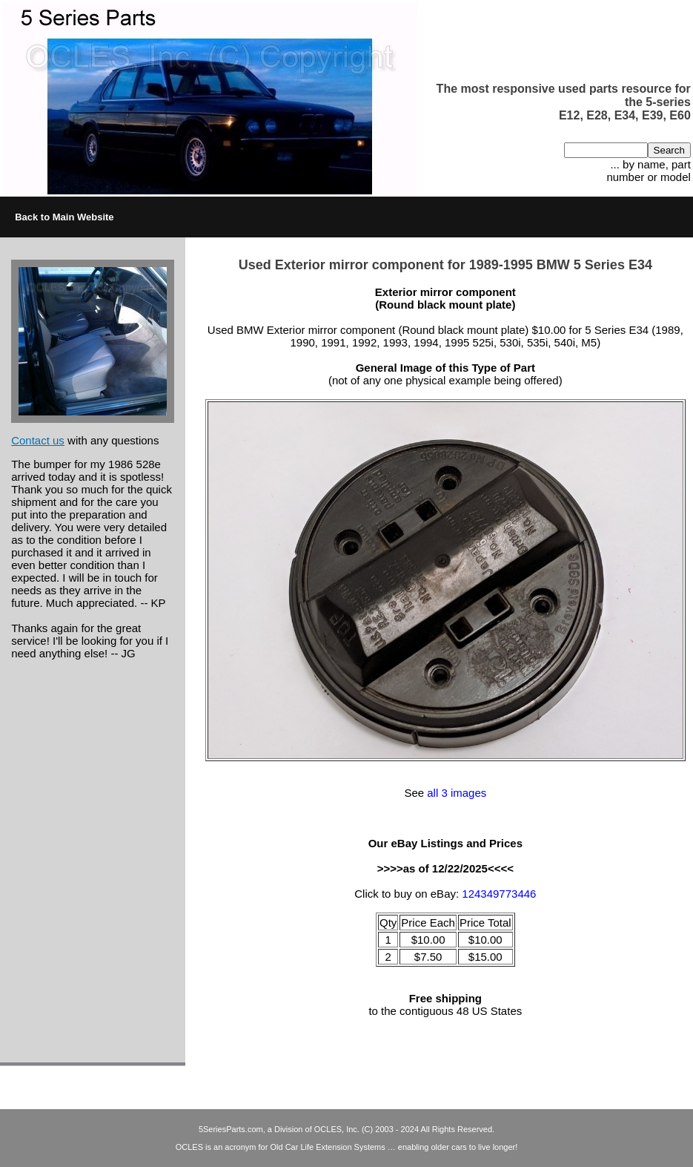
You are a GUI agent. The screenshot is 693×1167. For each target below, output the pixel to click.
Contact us (37, 440)
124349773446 (499, 893)
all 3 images (456, 792)
